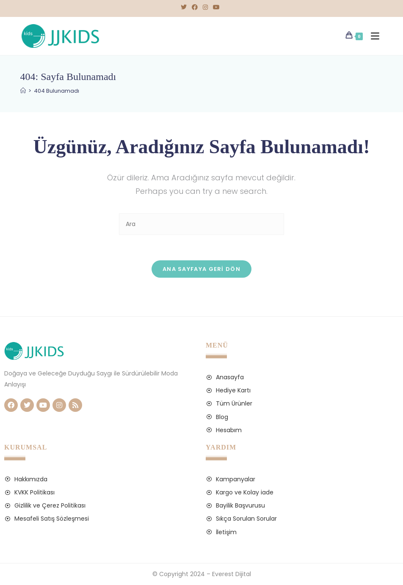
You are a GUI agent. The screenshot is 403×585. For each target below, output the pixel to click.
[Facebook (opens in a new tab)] (194, 7)
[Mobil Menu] (373, 35)
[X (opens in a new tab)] (185, 7)
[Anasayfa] (23, 91)
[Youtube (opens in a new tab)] (216, 7)
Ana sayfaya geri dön (201, 269)
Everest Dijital (231, 574)
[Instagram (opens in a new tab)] (205, 7)
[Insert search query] (201, 224)
